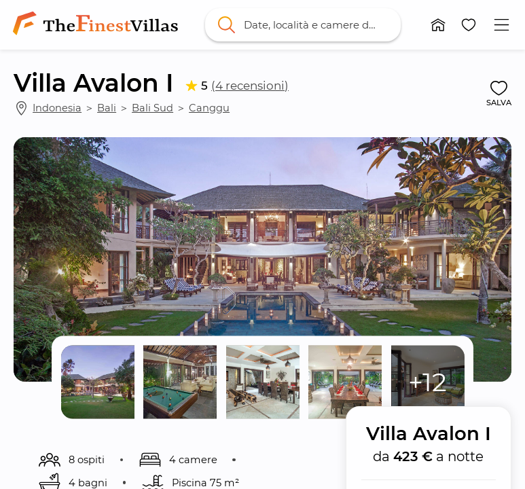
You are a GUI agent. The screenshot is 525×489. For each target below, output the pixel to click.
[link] (98, 24)
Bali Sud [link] (152, 108)
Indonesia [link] (57, 108)
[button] (437, 25)
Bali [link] (106, 108)
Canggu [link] (209, 108)
